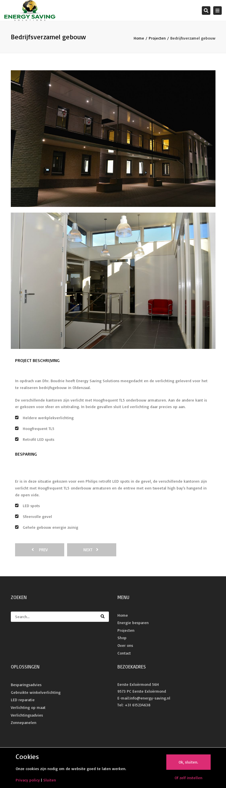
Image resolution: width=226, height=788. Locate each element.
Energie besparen (133, 622)
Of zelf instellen (188, 777)
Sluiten (49, 779)
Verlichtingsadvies (27, 715)
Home (139, 38)
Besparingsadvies (26, 684)
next (90, 549)
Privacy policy (28, 779)
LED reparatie (23, 699)
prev (40, 549)
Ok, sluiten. (188, 762)
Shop (122, 637)
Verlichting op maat (28, 707)
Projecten (157, 38)
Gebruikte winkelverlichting (36, 692)
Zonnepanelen (23, 722)
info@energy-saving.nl (150, 698)
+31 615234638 (137, 704)
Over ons (125, 645)
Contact (124, 653)
